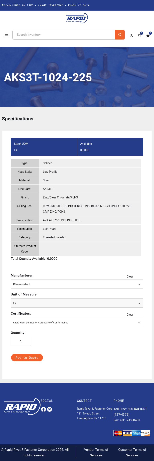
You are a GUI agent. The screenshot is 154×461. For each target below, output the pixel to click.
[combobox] (77, 284)
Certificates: (21, 313)
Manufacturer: (22, 275)
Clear (130, 276)
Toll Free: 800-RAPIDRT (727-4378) (130, 411)
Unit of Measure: (24, 294)
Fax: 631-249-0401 (127, 420)
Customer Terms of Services (132, 452)
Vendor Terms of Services (96, 452)
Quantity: (18, 333)
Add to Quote (26, 357)
